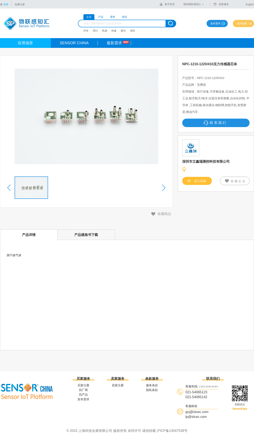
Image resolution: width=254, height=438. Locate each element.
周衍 (95, 30)
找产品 (83, 394)
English (250, 4)
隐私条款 (152, 390)
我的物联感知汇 (192, 4)
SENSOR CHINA (74, 43)
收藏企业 (238, 181)
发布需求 (215, 23)
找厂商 (83, 390)
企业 (88, 16)
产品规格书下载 (86, 235)
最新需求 (114, 43)
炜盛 (113, 30)
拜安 (85, 30)
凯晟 (104, 30)
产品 (100, 16)
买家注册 (83, 385)
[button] (9, 187)
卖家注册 (118, 385)
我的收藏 (242, 23)
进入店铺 (200, 181)
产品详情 (29, 235)
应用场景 (25, 43)
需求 (112, 16)
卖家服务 (224, 4)
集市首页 (170, 4)
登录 (5, 4)
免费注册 (20, 4)
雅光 (123, 30)
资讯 (124, 16)
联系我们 (218, 123)
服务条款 (152, 385)
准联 (132, 30)
